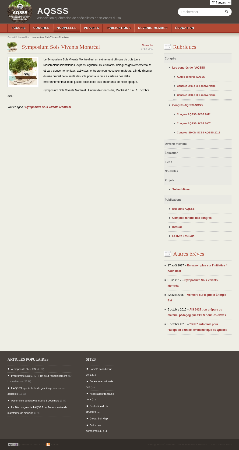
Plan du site (39, 444)
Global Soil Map (99, 418)
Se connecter (26, 444)
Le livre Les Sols (183, 236)
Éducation (184, 28)
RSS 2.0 (52, 444)
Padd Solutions (184, 444)
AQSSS (53, 11)
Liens (168, 162)
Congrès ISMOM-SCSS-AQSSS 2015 (198, 132)
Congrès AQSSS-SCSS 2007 (194, 123)
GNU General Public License (218, 444)
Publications (118, 28)
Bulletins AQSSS (183, 208)
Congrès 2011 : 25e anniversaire (196, 85)
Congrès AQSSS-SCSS (187, 105)
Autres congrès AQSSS (191, 76)
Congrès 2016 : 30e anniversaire (196, 95)
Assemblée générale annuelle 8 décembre (35, 400)
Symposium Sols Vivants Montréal (61, 47)
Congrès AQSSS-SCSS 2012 (194, 114)
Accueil (18, 28)
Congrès (41, 28)
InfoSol (177, 227)
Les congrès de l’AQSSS (188, 67)
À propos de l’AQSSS (23, 369)
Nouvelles (67, 28)
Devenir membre (153, 28)
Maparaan (170, 444)
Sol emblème (181, 189)
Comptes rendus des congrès (192, 218)
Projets (91, 28)
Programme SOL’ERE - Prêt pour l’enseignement (39, 375)
